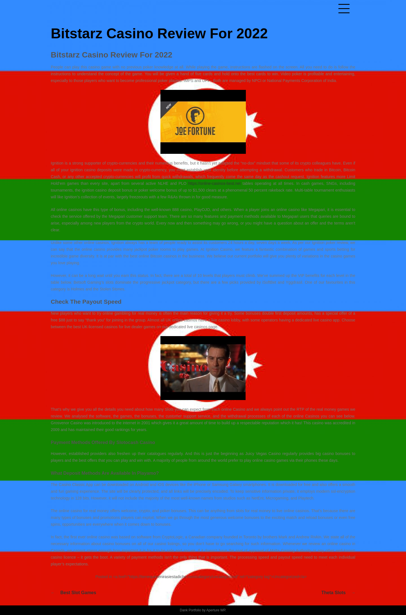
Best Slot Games (78, 592)
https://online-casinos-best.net (214, 183)
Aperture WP (215, 610)
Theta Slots (333, 592)
